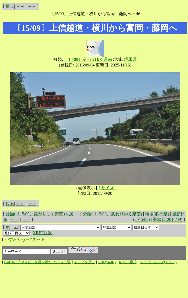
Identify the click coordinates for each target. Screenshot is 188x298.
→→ (32, 6)
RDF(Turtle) (107, 262)
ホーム (12, 227)
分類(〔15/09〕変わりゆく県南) (112, 214)
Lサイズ (106, 188)
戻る (10, 6)
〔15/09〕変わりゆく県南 (88, 59)
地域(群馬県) (157, 214)
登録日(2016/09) (167, 219)
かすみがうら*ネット (25, 239)
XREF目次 (42, 232)
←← (20, 6)
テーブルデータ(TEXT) (157, 262)
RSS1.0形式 (127, 262)
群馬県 (130, 59)
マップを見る (84, 262)
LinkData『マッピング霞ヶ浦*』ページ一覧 (37, 262)
